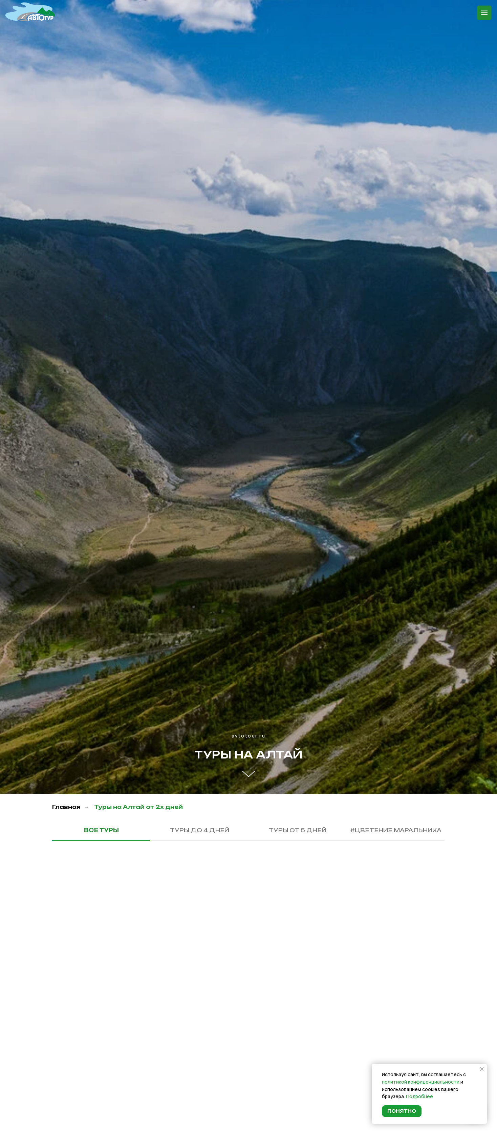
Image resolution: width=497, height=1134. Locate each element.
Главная (66, 807)
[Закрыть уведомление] (481, 1069)
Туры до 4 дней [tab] (199, 830)
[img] (30, 12)
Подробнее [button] (419, 1096)
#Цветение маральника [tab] (395, 830)
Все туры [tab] (101, 830)
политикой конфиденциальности (420, 1082)
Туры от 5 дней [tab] (297, 830)
